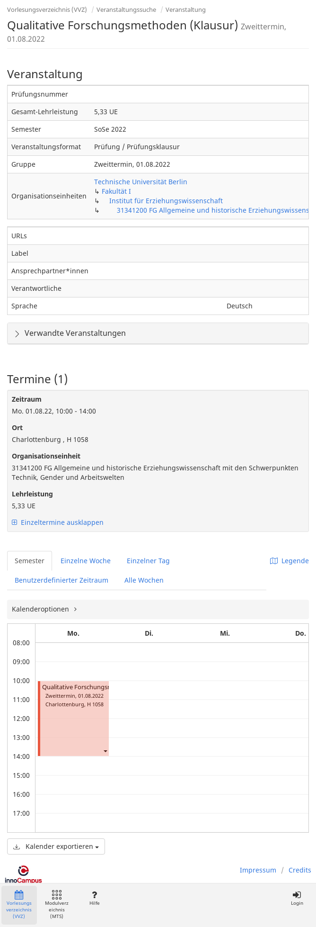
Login (297, 898)
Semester (29, 560)
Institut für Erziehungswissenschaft (166, 200)
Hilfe (94, 898)
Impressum (258, 869)
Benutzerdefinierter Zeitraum (61, 580)
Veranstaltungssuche (126, 9)
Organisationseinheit (46, 455)
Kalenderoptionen (41, 608)
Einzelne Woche (86, 560)
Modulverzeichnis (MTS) (57, 905)
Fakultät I (116, 191)
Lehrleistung (32, 493)
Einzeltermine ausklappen (58, 522)
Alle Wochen (144, 580)
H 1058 (95, 704)
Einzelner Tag (148, 560)
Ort (17, 427)
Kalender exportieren (56, 846)
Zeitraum (27, 399)
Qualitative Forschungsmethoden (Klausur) (103, 687)
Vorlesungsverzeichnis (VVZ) (47, 9)
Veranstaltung (186, 9)
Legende (289, 560)
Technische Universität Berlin (140, 181)
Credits (300, 869)
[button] (105, 751)
